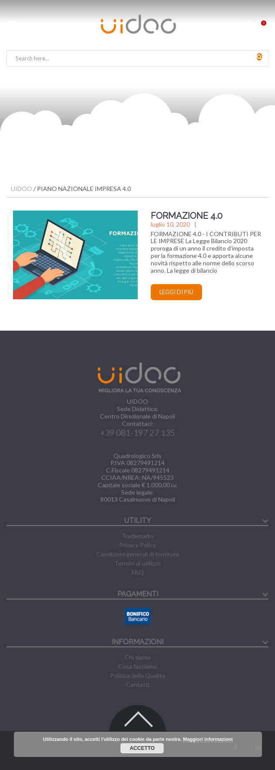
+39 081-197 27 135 (137, 433)
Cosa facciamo (137, 666)
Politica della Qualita (137, 675)
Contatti (137, 684)
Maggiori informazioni (207, 739)
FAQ (138, 572)
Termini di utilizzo (137, 563)
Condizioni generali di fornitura (137, 554)
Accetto (142, 748)
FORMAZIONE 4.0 (186, 216)
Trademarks (138, 535)
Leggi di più (176, 291)
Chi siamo (138, 657)
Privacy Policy (137, 545)
